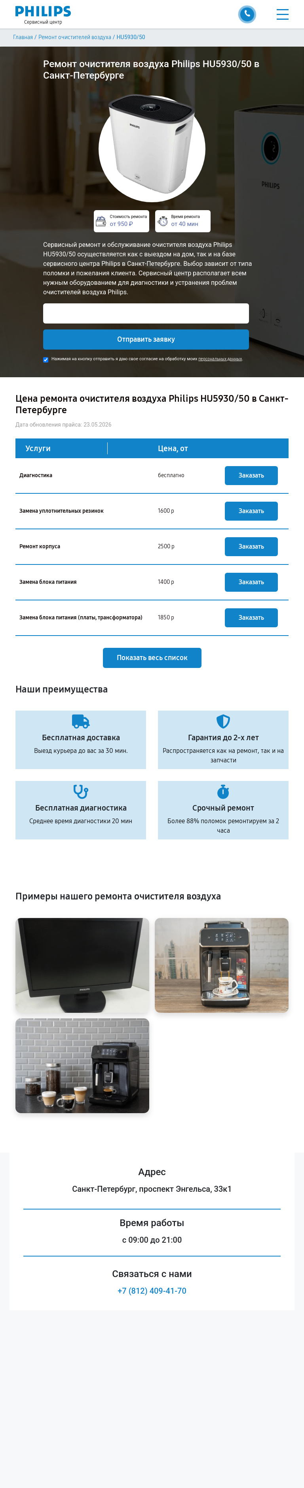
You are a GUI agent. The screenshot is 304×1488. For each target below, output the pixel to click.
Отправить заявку (146, 339)
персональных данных (220, 358)
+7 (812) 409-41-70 (152, 1291)
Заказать (251, 475)
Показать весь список (152, 657)
